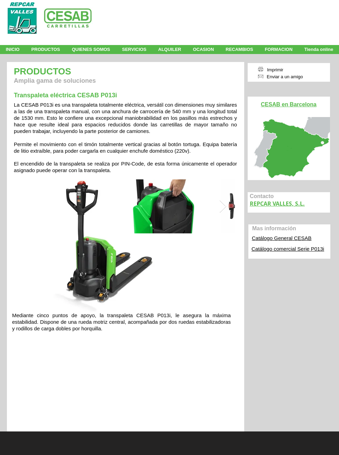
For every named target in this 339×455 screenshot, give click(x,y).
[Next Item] (223, 206)
